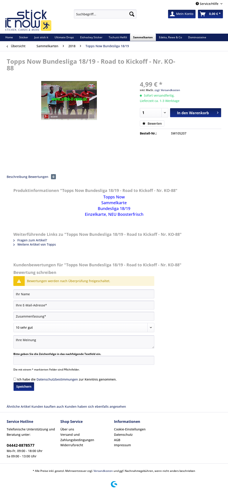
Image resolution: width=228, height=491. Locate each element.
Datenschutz (123, 434)
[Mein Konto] (182, 14)
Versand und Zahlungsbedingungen (77, 437)
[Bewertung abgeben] (83, 327)
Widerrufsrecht (71, 445)
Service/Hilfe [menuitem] (207, 4)
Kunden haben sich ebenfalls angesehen (95, 406)
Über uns (67, 429)
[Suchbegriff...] (105, 14)
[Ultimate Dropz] (64, 37)
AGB (117, 440)
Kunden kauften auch (47, 406)
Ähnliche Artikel (19, 406)
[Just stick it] (41, 37)
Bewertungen (42, 177)
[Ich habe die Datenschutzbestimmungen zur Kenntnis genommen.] (14, 379)
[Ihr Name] (83, 293)
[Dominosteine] (197, 37)
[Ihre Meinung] (83, 341)
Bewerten (152, 123)
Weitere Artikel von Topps (34, 244)
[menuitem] (105, 16)
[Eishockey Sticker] (91, 37)
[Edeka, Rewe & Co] (170, 37)
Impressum (122, 445)
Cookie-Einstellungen (130, 429)
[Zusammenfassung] (83, 316)
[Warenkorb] (210, 14)
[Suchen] (131, 14)
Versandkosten (103, 471)
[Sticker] (23, 37)
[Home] (9, 37)
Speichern (23, 386)
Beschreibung (17, 177)
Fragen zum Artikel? (30, 240)
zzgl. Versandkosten (167, 90)
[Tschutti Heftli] (118, 37)
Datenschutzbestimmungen (57, 379)
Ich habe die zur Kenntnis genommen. (67, 379)
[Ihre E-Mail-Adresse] (83, 305)
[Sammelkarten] (143, 37)
